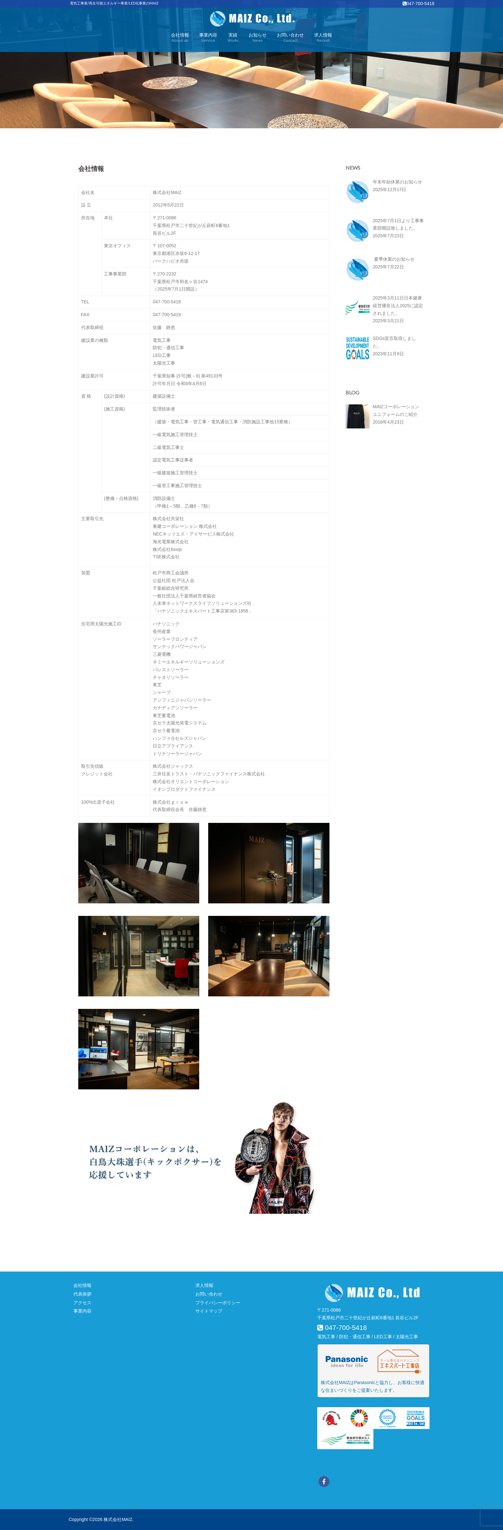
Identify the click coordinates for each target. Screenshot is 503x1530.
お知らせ (258, 37)
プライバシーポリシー (217, 1302)
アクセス (82, 1302)
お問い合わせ (290, 37)
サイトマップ (208, 1311)
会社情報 (180, 37)
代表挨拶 (82, 1294)
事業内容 (208, 37)
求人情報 (323, 37)
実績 (233, 37)
